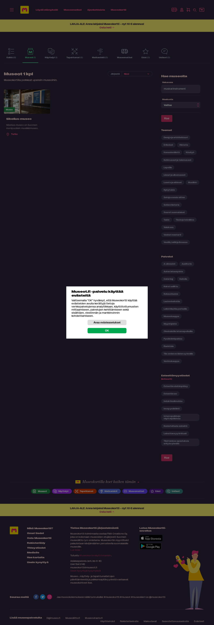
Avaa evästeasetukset (107, 322)
